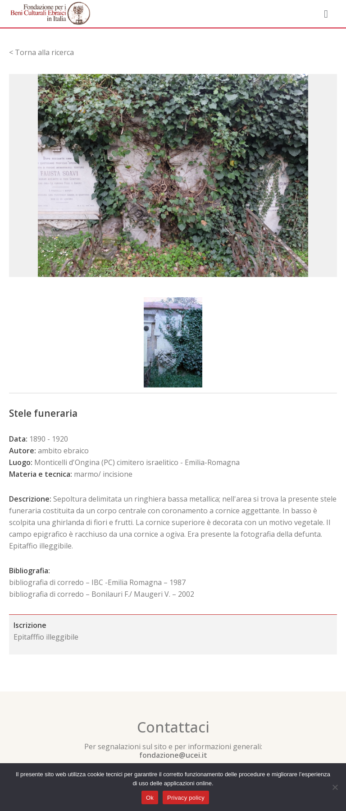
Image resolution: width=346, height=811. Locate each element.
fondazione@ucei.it (173, 755)
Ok (150, 797)
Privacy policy (186, 797)
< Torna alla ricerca (41, 52)
